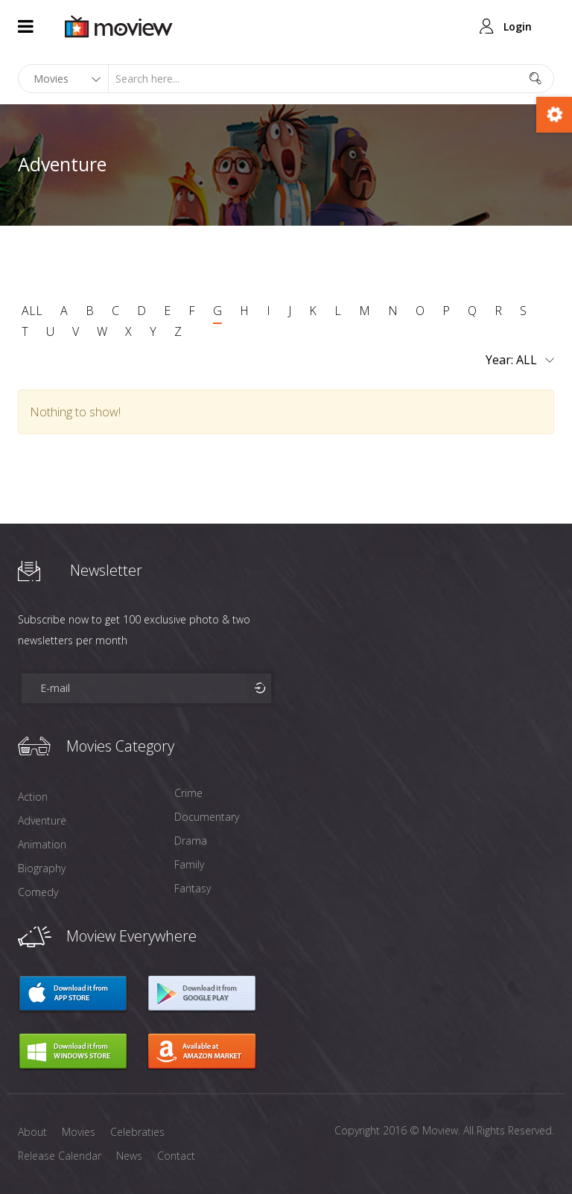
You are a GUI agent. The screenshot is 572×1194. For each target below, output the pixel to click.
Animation (42, 844)
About (32, 1132)
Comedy (38, 892)
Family (189, 864)
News (129, 1156)
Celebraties (137, 1132)
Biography (42, 868)
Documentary (206, 817)
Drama (190, 840)
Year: (520, 360)
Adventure (42, 820)
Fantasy (192, 888)
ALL (32, 310)
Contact (176, 1156)
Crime (188, 793)
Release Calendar (59, 1156)
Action (33, 797)
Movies (78, 1132)
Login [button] (517, 26)
